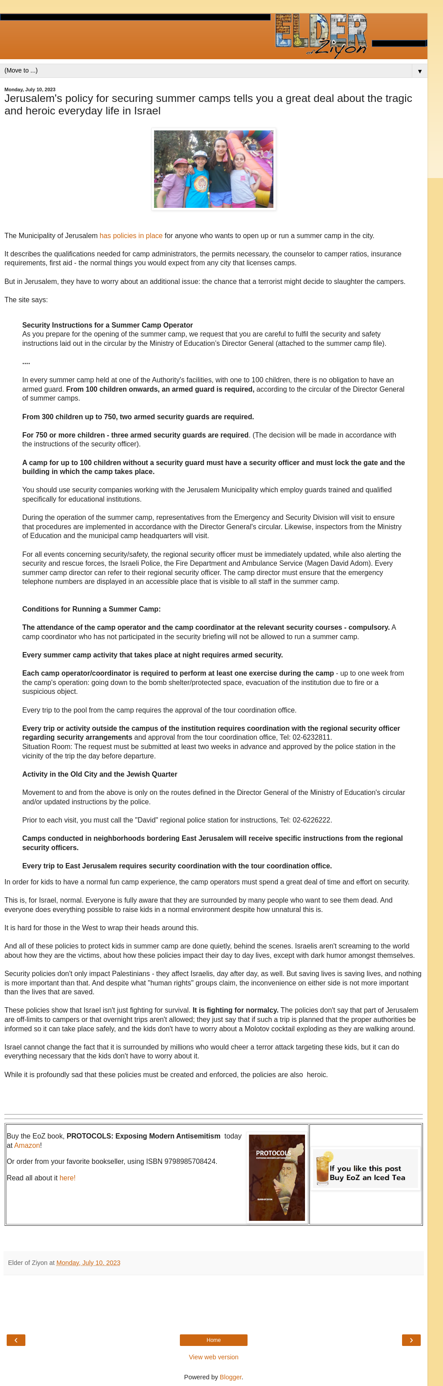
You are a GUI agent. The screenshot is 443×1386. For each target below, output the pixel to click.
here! (68, 1178)
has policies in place (131, 235)
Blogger (231, 1377)
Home (214, 1340)
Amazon (27, 1145)
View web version (214, 1357)
